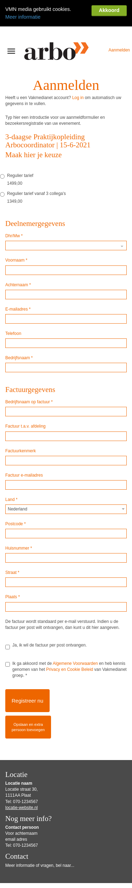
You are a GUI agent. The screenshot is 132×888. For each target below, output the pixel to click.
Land (11, 476)
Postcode (15, 500)
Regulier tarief (16, 153)
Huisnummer (18, 525)
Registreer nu (27, 678)
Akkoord (109, 10)
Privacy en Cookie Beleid (69, 646)
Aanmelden (119, 27)
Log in (78, 74)
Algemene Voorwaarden (75, 640)
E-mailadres (18, 286)
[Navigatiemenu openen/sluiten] (11, 28)
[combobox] (66, 486)
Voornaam (16, 237)
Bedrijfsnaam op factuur (29, 378)
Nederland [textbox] (17, 486)
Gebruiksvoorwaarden (22, 882)
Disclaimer (50, 882)
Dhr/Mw (14, 212)
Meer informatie (22, 17)
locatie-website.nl (21, 784)
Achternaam (18, 261)
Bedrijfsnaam (19, 334)
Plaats (12, 573)
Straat (12, 549)
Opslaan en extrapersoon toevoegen (28, 704)
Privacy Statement (78, 882)
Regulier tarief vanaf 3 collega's (33, 171)
